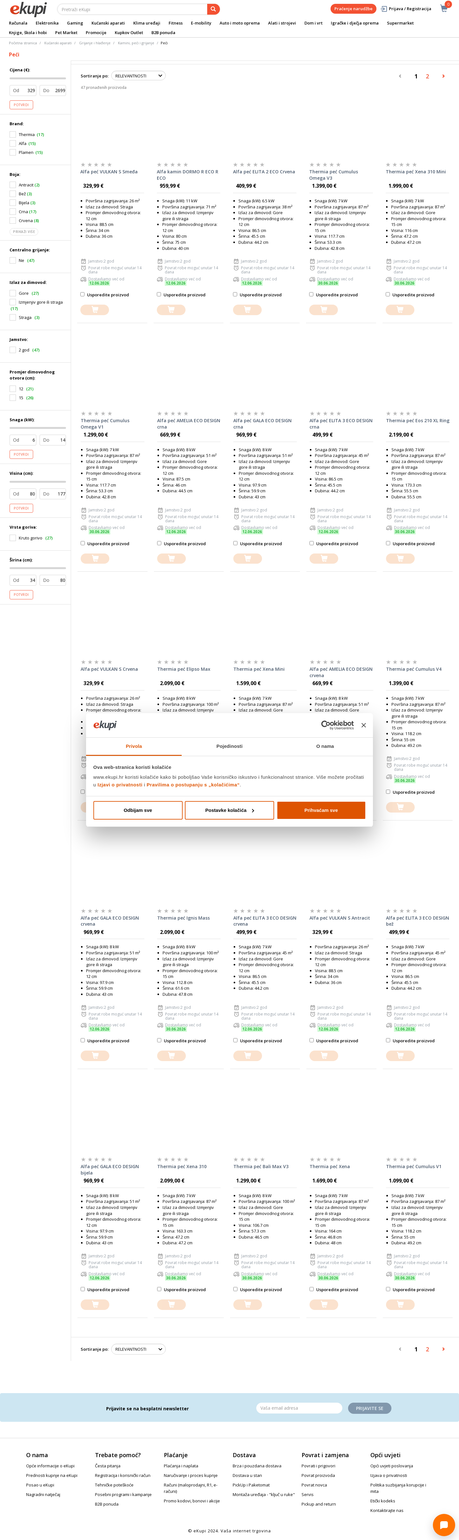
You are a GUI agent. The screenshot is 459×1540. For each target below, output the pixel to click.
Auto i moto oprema (240, 23)
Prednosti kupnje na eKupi (51, 1475)
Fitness (176, 23)
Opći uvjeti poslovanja (391, 1466)
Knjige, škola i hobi (28, 32)
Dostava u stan (247, 1475)
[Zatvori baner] (363, 725)
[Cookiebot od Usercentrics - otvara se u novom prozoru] (326, 725)
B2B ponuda (163, 32)
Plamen (26, 152)
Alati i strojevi (282, 23)
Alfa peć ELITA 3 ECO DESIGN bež (417, 921)
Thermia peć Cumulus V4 (413, 669)
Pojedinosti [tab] (229, 746)
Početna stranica (23, 42)
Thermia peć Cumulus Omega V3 (333, 175)
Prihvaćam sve (321, 810)
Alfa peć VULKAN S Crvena (109, 669)
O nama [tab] (325, 746)
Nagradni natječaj (43, 1494)
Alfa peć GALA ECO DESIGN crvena (110, 921)
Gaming (75, 23)
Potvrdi (21, 105)
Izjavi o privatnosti (120, 784)
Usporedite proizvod (104, 295)
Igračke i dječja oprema (355, 23)
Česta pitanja (107, 1466)
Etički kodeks (382, 1501)
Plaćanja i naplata (181, 1466)
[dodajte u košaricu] (94, 310)
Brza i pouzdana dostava (257, 1466)
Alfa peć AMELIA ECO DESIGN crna (188, 423)
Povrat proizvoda (318, 1475)
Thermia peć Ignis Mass (183, 918)
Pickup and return (319, 1504)
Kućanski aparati (108, 23)
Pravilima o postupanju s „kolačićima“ (193, 784)
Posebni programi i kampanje (123, 1494)
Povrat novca (314, 1485)
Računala (18, 23)
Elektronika (47, 23)
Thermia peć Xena (330, 1166)
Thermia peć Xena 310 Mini (416, 172)
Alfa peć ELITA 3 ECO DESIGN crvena (264, 921)
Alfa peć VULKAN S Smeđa (109, 172)
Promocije (96, 32)
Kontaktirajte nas (387, 1510)
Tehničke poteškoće (114, 1485)
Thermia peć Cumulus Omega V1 (105, 423)
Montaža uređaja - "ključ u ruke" (264, 1494)
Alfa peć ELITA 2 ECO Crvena (264, 172)
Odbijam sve (138, 810)
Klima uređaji (146, 23)
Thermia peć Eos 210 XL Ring (417, 420)
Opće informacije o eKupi (50, 1466)
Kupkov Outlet (129, 32)
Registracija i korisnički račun (122, 1475)
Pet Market (66, 32)
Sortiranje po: (94, 76)
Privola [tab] (134, 746)
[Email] (299, 1408)
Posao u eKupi (40, 1485)
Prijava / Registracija (405, 9)
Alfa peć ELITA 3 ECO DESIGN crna (341, 423)
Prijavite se (369, 1408)
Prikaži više (24, 231)
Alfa (22, 143)
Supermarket (400, 23)
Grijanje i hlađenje (95, 42)
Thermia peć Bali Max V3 (260, 1166)
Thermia (27, 134)
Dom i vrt (313, 23)
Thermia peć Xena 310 (182, 1166)
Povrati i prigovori (318, 1466)
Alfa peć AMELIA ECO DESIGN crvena (341, 672)
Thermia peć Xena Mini (259, 669)
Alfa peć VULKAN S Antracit (340, 918)
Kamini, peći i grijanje (136, 42)
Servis (308, 1494)
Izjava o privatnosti (388, 1475)
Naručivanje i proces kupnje (191, 1475)
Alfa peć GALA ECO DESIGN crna (262, 423)
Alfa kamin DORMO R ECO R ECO (187, 175)
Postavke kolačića (229, 810)
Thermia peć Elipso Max (183, 669)
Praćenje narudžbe (353, 8)
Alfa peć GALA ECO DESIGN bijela (110, 1169)
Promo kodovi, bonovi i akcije (192, 1501)
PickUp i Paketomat (251, 1485)
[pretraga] (213, 9)
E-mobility (201, 23)
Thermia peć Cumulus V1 (413, 1166)
